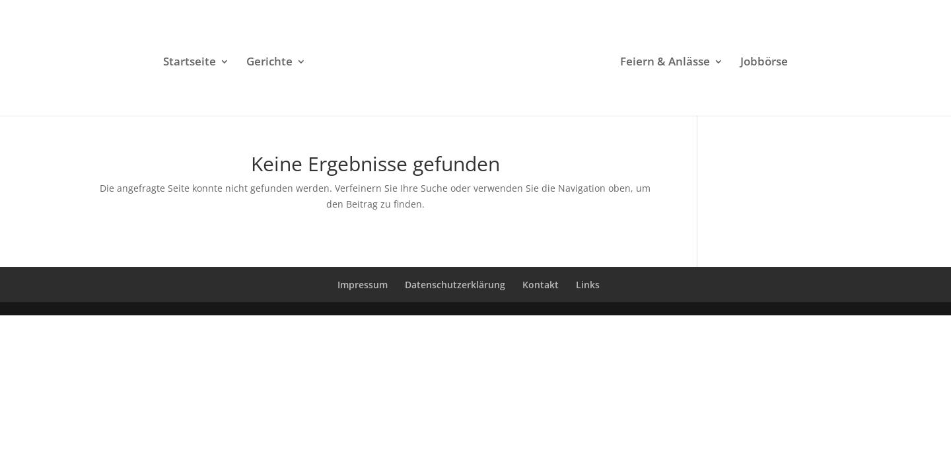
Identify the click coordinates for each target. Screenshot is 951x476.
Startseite (189, 63)
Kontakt (540, 284)
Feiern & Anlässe (665, 63)
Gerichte (269, 63)
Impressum (362, 284)
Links (588, 284)
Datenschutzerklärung (455, 284)
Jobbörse (764, 63)
